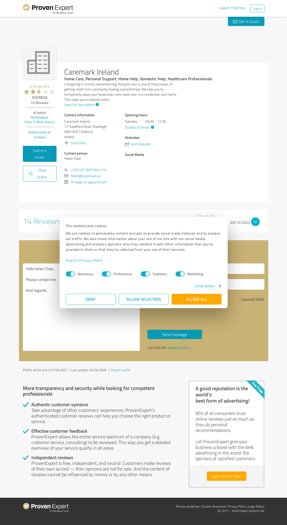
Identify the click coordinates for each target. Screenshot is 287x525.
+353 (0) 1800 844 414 (89, 169)
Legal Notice (256, 506)
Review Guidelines (188, 506)
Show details (205, 285)
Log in (257, 8)
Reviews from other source (40, 119)
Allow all (196, 299)
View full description (81, 104)
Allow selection (143, 299)
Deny (91, 299)
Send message (174, 334)
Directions (78, 142)
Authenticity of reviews (40, 134)
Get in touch (246, 21)
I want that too (232, 8)
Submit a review (39, 153)
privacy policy (178, 347)
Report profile (121, 370)
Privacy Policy (91, 260)
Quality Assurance (214, 506)
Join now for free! (226, 476)
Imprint (72, 260)
